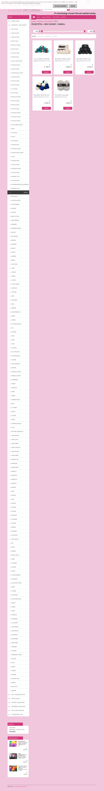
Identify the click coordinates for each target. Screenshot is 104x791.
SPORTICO (14, 615)
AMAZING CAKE (15, 188)
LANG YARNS (14, 443)
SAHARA (13, 567)
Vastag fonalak (15, 160)
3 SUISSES (14, 563)
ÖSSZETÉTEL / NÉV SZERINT (18, 25)
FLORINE (13, 360)
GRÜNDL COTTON (16, 376)
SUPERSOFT (14, 635)
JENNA (13, 419)
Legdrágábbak (47, 36)
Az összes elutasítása (60, 6)
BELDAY (13, 232)
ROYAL (13, 547)
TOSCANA (14, 651)
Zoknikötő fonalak (16, 168)
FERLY (13, 336)
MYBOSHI (14, 483)
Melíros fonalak (15, 101)
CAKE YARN (14, 264)
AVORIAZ (13, 208)
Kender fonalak (15, 85)
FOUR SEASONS (15, 364)
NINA (12, 491)
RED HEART (14, 535)
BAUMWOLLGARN (16, 228)
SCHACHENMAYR (16, 575)
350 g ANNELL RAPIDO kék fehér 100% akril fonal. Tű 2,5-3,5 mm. (41, 96)
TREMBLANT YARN (16, 655)
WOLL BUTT (14, 686)
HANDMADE (14, 380)
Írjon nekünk (12, 731)
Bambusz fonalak (15, 45)
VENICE (13, 667)
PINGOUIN (14, 515)
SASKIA (13, 571)
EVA (12, 328)
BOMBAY (13, 256)
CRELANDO (14, 300)
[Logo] (18, 9)
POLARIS (13, 523)
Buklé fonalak (14, 49)
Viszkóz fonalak (15, 164)
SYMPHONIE (14, 639)
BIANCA (13, 248)
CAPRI (13, 268)
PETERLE (13, 507)
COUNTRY (14, 292)
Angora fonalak (15, 37)
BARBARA (14, 224)
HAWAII (13, 384)
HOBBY (13, 396)
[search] (68, 9)
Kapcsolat (63, 17)
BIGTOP (13, 252)
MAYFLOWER (14, 467)
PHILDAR (13, 511)
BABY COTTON (15, 216)
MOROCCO (14, 479)
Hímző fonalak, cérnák (17, 73)
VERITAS (13, 671)
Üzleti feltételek (56, 17)
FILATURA (14, 348)
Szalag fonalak (15, 144)
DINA (12, 304)
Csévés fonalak (15, 53)
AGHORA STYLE (15, 176)
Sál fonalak (14, 133)
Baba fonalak (14, 41)
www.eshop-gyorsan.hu (21, 786)
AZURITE (13, 212)
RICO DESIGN (14, 539)
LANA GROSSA (15, 435)
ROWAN (13, 551)
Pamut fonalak (15, 109)
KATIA (12, 427)
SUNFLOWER (14, 627)
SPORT (13, 611)
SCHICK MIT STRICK (16, 583)
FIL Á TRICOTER (15, 352)
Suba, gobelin (14, 141)
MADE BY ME (14, 459)
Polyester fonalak (16, 117)
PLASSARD (14, 519)
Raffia (12, 129)
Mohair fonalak (15, 105)
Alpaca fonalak (15, 33)
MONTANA (14, 475)
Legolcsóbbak (40, 36)
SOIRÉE (13, 607)
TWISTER (13, 659)
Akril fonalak (14, 29)
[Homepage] (34, 17)
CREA (12, 296)
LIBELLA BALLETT (16, 447)
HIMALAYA (14, 388)
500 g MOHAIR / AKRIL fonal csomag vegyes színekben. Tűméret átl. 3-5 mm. (22, 743)
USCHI (13, 663)
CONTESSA (14, 288)
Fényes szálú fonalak (16, 61)
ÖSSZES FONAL (15, 21)
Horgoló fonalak (15, 77)
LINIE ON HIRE (15, 451)
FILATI (13, 344)
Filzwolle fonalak (15, 65)
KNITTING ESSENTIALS (17, 431)
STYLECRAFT (14, 623)
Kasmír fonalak (15, 81)
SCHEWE (13, 591)
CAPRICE (13, 272)
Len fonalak (14, 89)
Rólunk (38, 17)
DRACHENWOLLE (16, 312)
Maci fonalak (14, 93)
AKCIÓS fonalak (15, 698)
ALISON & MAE (15, 180)
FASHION (13, 332)
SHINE (13, 587)
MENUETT (14, 471)
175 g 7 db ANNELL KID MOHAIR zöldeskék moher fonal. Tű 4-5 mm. (42, 60)
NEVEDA (13, 487)
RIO (12, 543)
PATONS (13, 503)
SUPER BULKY (15, 631)
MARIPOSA (14, 463)
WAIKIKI (13, 682)
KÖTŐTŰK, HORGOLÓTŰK (18, 702)
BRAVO (13, 260)
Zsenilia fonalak (15, 172)
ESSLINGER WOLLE (16, 324)
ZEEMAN (13, 690)
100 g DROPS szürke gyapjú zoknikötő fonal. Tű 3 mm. (61, 96)
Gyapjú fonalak (15, 69)
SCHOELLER (14, 595)
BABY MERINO (15, 220)
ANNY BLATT (14, 196)
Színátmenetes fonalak (17, 152)
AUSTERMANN (15, 204)
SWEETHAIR (14, 643)
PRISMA (13, 527)
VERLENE (13, 675)
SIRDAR (13, 603)
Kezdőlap (33, 21)
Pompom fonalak (15, 121)
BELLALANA (14, 236)
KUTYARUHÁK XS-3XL (17, 714)
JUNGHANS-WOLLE (16, 423)
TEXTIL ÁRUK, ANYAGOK (17, 710)
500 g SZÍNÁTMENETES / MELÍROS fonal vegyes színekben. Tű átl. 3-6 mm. (22, 756)
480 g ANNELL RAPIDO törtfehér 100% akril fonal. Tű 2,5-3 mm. (63, 60)
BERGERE (14, 244)
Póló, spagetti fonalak (17, 125)
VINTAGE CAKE (15, 678)
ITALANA (13, 415)
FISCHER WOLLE (15, 356)
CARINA (13, 276)
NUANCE (13, 495)
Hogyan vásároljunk (46, 17)
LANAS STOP (14, 439)
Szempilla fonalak (16, 148)
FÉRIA (13, 340)
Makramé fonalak (16, 97)
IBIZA (12, 404)
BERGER (13, 240)
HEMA (13, 392)
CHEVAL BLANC (15, 284)
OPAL (12, 499)
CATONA (13, 280)
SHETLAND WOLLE (16, 599)
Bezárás (73, 6)
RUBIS (13, 559)
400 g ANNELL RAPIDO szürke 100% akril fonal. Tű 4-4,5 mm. (83, 60)
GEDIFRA (13, 368)
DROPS (13, 316)
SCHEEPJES (14, 579)
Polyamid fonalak (15, 113)
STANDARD (14, 619)
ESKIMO (13, 320)
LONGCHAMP (14, 455)
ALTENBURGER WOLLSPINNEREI (20, 184)
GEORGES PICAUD (16, 372)
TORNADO (14, 647)
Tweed (13, 156)
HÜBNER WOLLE (15, 400)
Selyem (13, 137)
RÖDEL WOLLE (15, 555)
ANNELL (26, 192)
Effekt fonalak (15, 57)
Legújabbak (55, 36)
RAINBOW (14, 531)
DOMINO (13, 308)
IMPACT (13, 411)
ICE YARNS (14, 408)
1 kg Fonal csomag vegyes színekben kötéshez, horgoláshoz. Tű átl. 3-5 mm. (22, 768)
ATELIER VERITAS (16, 200)
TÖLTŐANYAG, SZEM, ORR (18, 706)
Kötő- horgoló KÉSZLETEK (18, 694)
